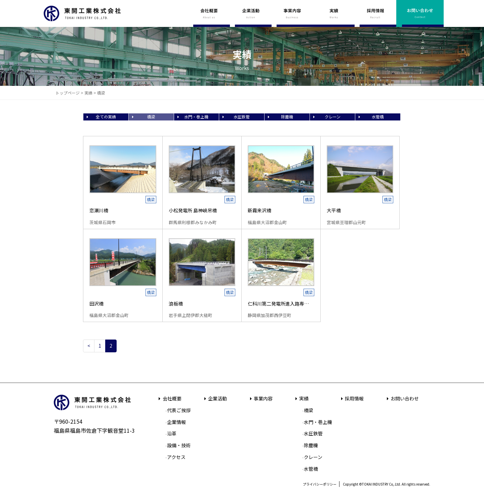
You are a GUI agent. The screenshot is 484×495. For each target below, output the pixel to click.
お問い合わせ (402, 398)
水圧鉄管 (242, 116)
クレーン (332, 116)
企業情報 (176, 422)
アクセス (176, 457)
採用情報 (351, 398)
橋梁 (151, 116)
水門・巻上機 (196, 116)
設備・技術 (179, 445)
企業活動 (214, 398)
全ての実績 (106, 116)
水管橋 (378, 116)
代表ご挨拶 (179, 410)
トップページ (67, 93)
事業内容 (260, 398)
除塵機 (287, 116)
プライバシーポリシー (319, 484)
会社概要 (169, 398)
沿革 (171, 433)
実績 (88, 93)
